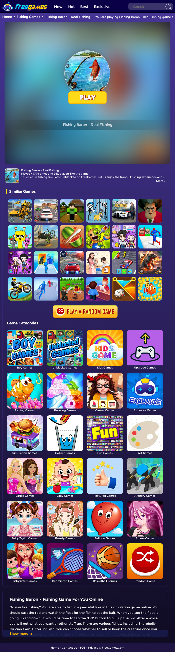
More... (160, 181)
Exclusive (102, 7)
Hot (71, 7)
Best (84, 7)
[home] (25, 1)
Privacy (93, 647)
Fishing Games (28, 17)
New (58, 7)
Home (7, 17)
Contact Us (69, 647)
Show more (21, 634)
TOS (82, 647)
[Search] (150, 6)
